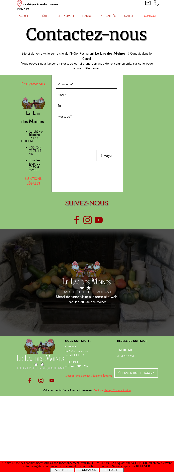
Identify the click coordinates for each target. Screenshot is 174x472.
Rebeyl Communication (117, 390)
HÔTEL (45, 16)
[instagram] (88, 220)
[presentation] (86, 140)
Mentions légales (101, 375)
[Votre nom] (86, 84)
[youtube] (99, 220)
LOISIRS (87, 16)
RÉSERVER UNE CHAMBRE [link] (136, 373)
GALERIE (129, 16)
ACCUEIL (24, 16)
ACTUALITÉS (108, 16)
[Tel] (86, 105)
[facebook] (77, 220)
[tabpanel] (41, 6)
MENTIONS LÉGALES (33, 181)
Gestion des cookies (78, 375)
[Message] (86, 120)
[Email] (86, 95)
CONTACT (150, 16)
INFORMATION (87, 469)
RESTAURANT (66, 16)
